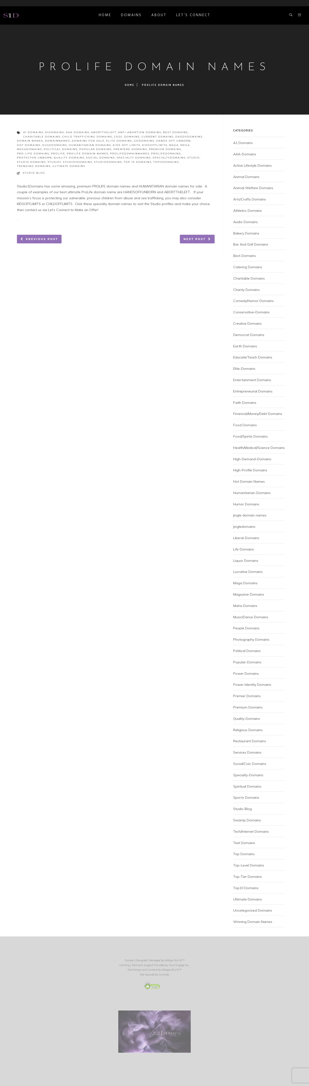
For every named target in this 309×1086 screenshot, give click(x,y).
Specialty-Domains (248, 775)
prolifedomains (166, 153)
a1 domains (33, 132)
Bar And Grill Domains (250, 244)
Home (105, 15)
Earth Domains (245, 346)
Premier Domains (247, 696)
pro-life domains (33, 153)
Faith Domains (244, 402)
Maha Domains (245, 606)
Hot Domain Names (249, 481)
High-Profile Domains (250, 470)
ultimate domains (68, 166)
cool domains (127, 136)
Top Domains (244, 854)
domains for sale (88, 140)
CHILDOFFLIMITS (59, 204)
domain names (30, 140)
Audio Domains (245, 222)
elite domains (119, 140)
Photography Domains (251, 639)
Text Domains (244, 843)
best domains (175, 132)
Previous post (42, 239)
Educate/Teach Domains (252, 357)
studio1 (54, 162)
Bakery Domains (246, 233)
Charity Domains (246, 290)
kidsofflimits (155, 145)
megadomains (29, 149)
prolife (58, 153)
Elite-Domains (244, 368)
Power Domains (246, 673)
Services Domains (247, 752)
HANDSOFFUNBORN (139, 192)
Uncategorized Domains (252, 910)
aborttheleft (103, 132)
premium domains (165, 149)
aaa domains (77, 132)
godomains (144, 140)
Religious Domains (248, 730)
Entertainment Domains (252, 380)
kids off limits (126, 145)
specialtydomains (169, 157)
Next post (194, 239)
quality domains (69, 157)
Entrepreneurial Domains (253, 391)
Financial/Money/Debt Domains (257, 414)
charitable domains (42, 136)
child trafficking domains (87, 136)
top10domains (166, 162)
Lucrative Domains (248, 572)
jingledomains (244, 526)
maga (174, 145)
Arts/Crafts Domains (249, 199)
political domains (61, 149)
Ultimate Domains (247, 899)
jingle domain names (250, 515)
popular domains (95, 149)
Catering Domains (247, 267)
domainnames (57, 140)
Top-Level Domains (248, 865)
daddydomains (188, 136)
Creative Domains (247, 323)
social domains (100, 157)
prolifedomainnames (129, 153)
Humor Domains (246, 504)
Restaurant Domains (249, 741)
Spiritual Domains (247, 786)
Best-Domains (244, 256)
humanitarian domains (90, 145)
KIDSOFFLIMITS (29, 204)
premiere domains (130, 149)
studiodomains (108, 162)
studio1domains (77, 162)
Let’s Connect (193, 15)
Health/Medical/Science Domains (259, 448)
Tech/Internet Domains (251, 831)
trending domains (34, 166)
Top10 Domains (246, 888)
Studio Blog (34, 172)
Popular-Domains (247, 662)
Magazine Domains (248, 594)
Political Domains (247, 651)
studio (193, 157)
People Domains (246, 628)
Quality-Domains (246, 718)
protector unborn (34, 157)
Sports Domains (246, 797)
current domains (157, 136)
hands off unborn (173, 140)
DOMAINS (131, 15)
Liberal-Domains (246, 538)
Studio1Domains (30, 186)
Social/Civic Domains (249, 764)
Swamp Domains (247, 820)
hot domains (28, 145)
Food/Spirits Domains (250, 436)
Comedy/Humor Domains (253, 301)
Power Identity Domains (252, 684)
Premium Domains (248, 707)
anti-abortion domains (140, 132)
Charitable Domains (249, 278)
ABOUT (159, 15)
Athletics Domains (247, 210)
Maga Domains (245, 583)
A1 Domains (243, 143)
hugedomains (54, 145)
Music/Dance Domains (250, 617)
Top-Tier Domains (247, 876)
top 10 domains (137, 162)
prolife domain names (87, 153)
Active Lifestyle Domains (252, 165)
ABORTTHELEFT (177, 192)
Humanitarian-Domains (252, 493)
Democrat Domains (248, 335)
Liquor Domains (245, 560)
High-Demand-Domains (252, 459)
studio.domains (31, 162)
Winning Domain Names (252, 922)
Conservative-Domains (251, 312)
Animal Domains (246, 177)
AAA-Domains (244, 154)
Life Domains (243, 549)
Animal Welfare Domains (253, 188)
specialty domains (134, 157)
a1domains (54, 132)
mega (185, 145)
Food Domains (245, 425)
